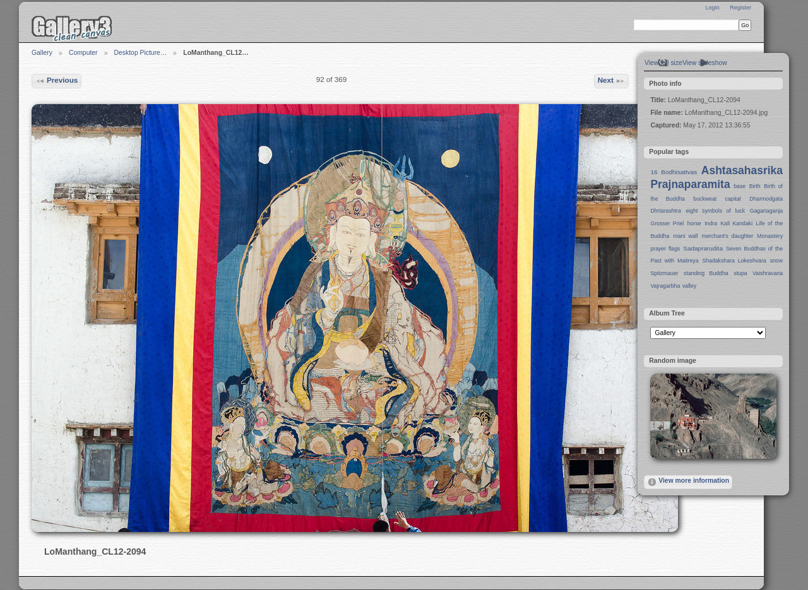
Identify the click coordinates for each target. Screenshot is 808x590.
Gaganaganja (766, 211)
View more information (688, 482)
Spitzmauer (664, 273)
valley (689, 286)
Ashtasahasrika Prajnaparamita (716, 177)
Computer (83, 52)
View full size (663, 62)
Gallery (42, 52)
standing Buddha (706, 273)
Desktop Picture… (140, 52)
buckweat (704, 199)
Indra (710, 223)
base (740, 186)
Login (712, 7)
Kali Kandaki (737, 223)
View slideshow (704, 62)
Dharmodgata (766, 199)
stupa (740, 273)
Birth (755, 186)
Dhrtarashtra (665, 211)
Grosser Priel (667, 223)
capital (733, 199)
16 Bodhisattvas (673, 171)
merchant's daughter (727, 236)
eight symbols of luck (715, 211)
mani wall (686, 236)
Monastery (770, 236)
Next (612, 81)
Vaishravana (767, 273)
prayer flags (665, 248)
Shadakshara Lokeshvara (734, 260)
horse (694, 223)
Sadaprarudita (703, 248)
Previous (56, 81)
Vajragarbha (665, 286)
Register (740, 7)
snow (776, 260)
